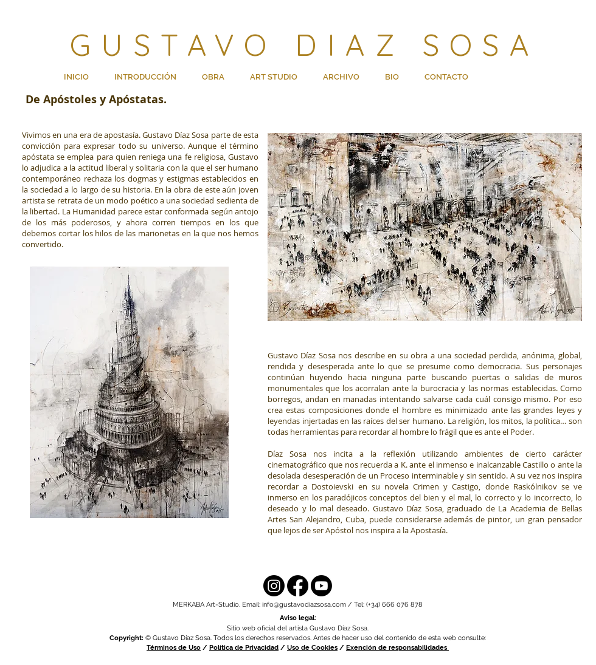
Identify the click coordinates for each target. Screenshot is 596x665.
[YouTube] (321, 585)
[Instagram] (274, 585)
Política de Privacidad (244, 648)
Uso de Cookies (312, 648)
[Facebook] (297, 585)
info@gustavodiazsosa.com (304, 605)
